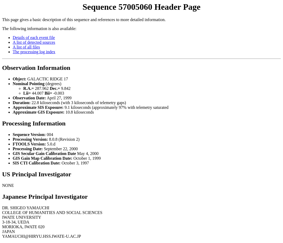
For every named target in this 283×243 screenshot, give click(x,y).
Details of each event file (34, 37)
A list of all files (26, 47)
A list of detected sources (34, 42)
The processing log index (34, 52)
